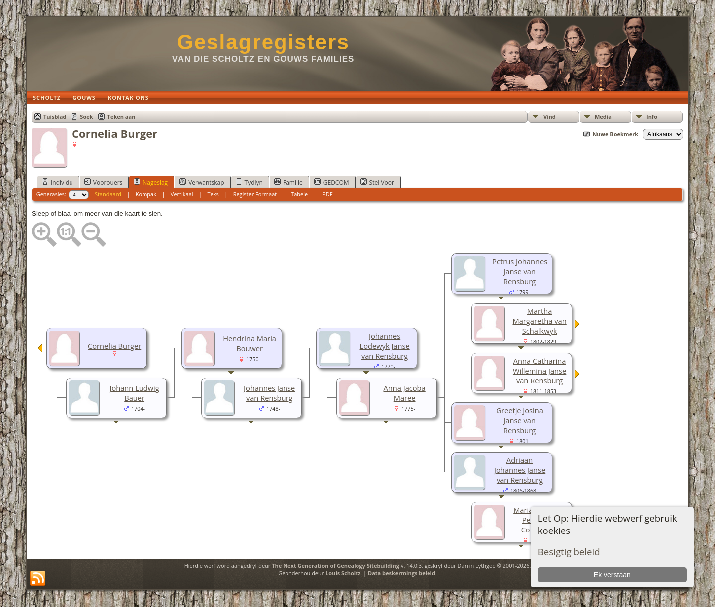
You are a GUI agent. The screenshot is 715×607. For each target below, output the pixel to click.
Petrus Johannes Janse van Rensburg (519, 271)
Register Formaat (255, 194)
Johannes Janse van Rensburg (269, 393)
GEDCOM (331, 182)
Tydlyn (249, 182)
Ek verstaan (612, 575)
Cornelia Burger (114, 346)
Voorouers (103, 182)
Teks (212, 194)
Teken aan (121, 116)
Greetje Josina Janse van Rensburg (519, 420)
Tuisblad (54, 116)
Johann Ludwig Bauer (134, 393)
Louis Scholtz (342, 573)
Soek (86, 116)
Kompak (146, 194)
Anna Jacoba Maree (405, 393)
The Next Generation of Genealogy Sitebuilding (335, 565)
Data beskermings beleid (401, 573)
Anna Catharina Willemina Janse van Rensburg (539, 370)
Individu (57, 182)
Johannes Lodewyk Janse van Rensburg (385, 346)
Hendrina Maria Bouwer (249, 343)
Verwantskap (201, 182)
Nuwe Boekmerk (615, 134)
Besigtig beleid (569, 551)
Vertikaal (182, 194)
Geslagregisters (263, 42)
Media (603, 116)
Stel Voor (377, 182)
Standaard (108, 194)
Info (651, 116)
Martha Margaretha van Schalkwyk (539, 321)
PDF (327, 194)
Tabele (299, 194)
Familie (288, 182)
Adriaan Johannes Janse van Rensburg (519, 470)
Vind (549, 116)
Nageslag (151, 182)
